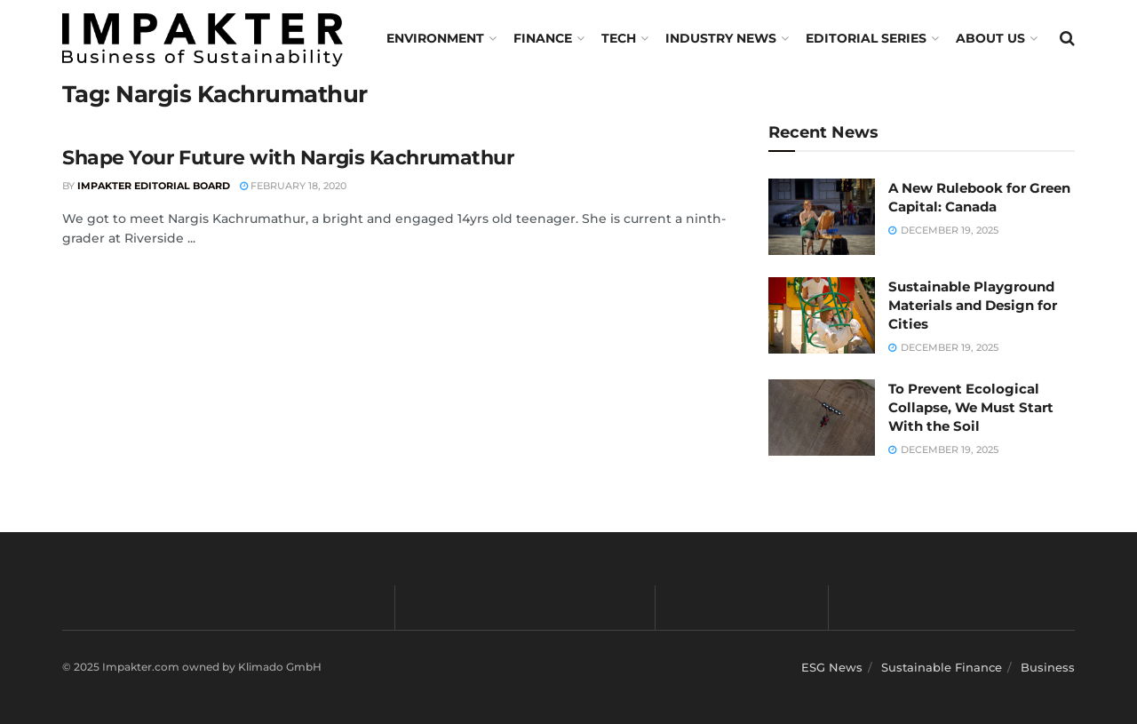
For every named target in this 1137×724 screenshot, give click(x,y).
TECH (618, 38)
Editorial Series (866, 38)
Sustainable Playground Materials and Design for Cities (972, 305)
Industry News (720, 38)
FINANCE (542, 38)
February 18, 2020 (293, 185)
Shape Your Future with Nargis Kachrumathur (288, 158)
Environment (435, 38)
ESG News (832, 667)
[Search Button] (1067, 38)
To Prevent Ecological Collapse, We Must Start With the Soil (971, 407)
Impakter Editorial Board (153, 185)
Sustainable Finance (941, 667)
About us (990, 38)
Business (1048, 667)
